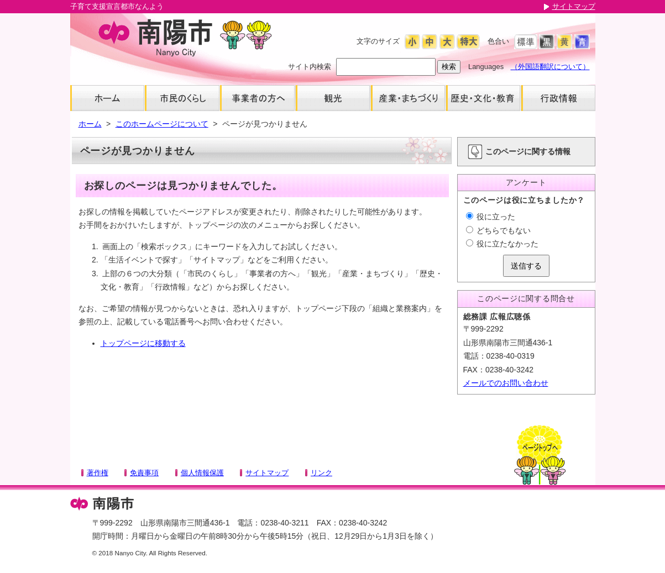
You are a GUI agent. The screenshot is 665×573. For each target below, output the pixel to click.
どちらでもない (498, 230)
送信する (526, 265)
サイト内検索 (309, 66)
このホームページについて (162, 123)
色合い (498, 41)
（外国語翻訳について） (550, 66)
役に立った (491, 216)
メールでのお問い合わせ (505, 383)
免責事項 (144, 473)
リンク (321, 473)
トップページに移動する (143, 343)
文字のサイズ (378, 41)
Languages (486, 66)
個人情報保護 (202, 473)
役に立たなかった (502, 243)
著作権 (97, 473)
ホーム (90, 123)
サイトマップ (573, 6)
